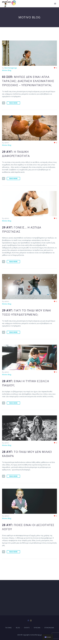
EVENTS (27, 627)
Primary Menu (55, 3)
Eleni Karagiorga (10, 68)
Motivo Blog (6, 70)
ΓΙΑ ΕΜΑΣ (8, 627)
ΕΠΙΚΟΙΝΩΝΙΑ (49, 627)
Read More (13, 103)
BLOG (18, 627)
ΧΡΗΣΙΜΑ (37, 627)
